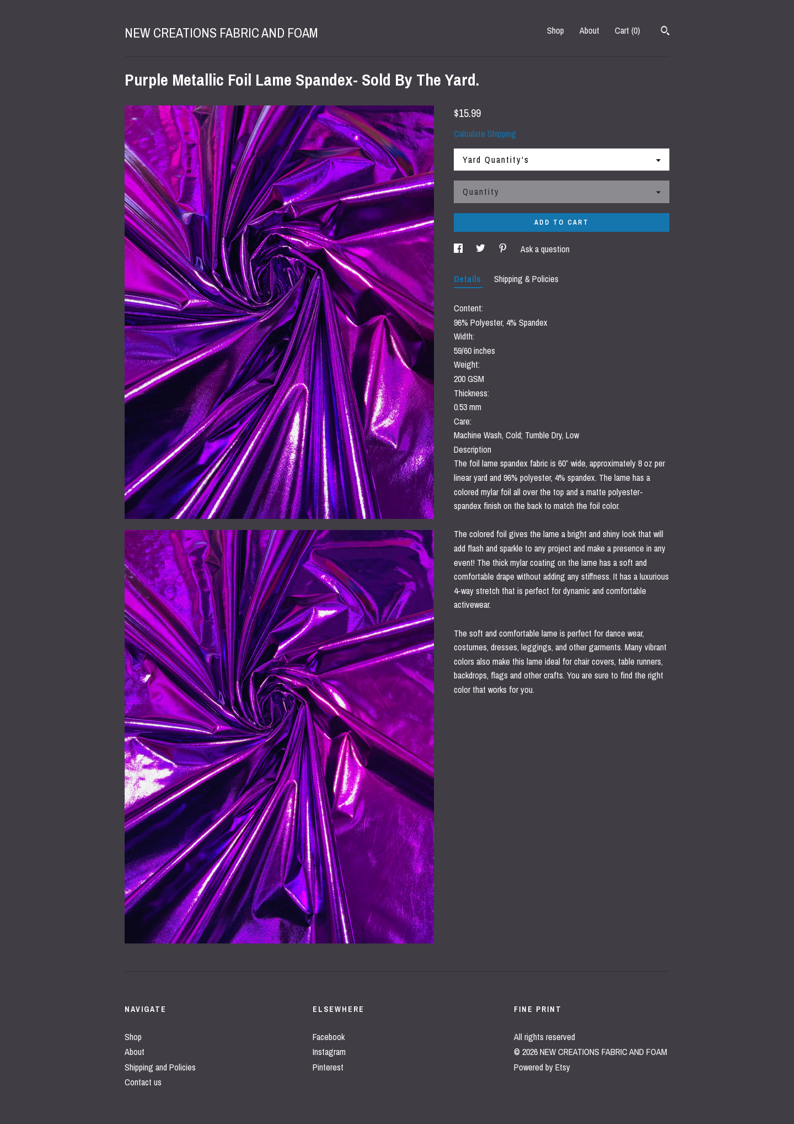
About (589, 30)
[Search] (665, 32)
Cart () (627, 30)
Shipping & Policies (526, 279)
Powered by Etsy (542, 1067)
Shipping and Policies (160, 1067)
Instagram (329, 1052)
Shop (555, 30)
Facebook (329, 1037)
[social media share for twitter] (481, 249)
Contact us (143, 1082)
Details (468, 279)
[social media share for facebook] (459, 249)
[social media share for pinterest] (503, 249)
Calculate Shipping (485, 134)
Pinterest (328, 1067)
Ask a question (545, 249)
